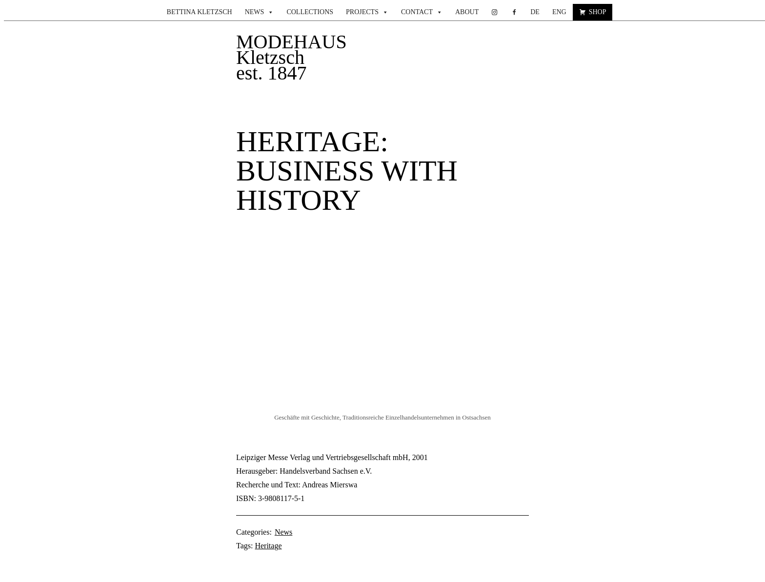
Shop (597, 12)
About (467, 12)
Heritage (268, 546)
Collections (309, 12)
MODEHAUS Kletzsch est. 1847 (291, 57)
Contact (422, 12)
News (259, 12)
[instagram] (495, 12)
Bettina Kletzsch (199, 12)
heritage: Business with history (347, 170)
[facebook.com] (514, 12)
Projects (367, 12)
